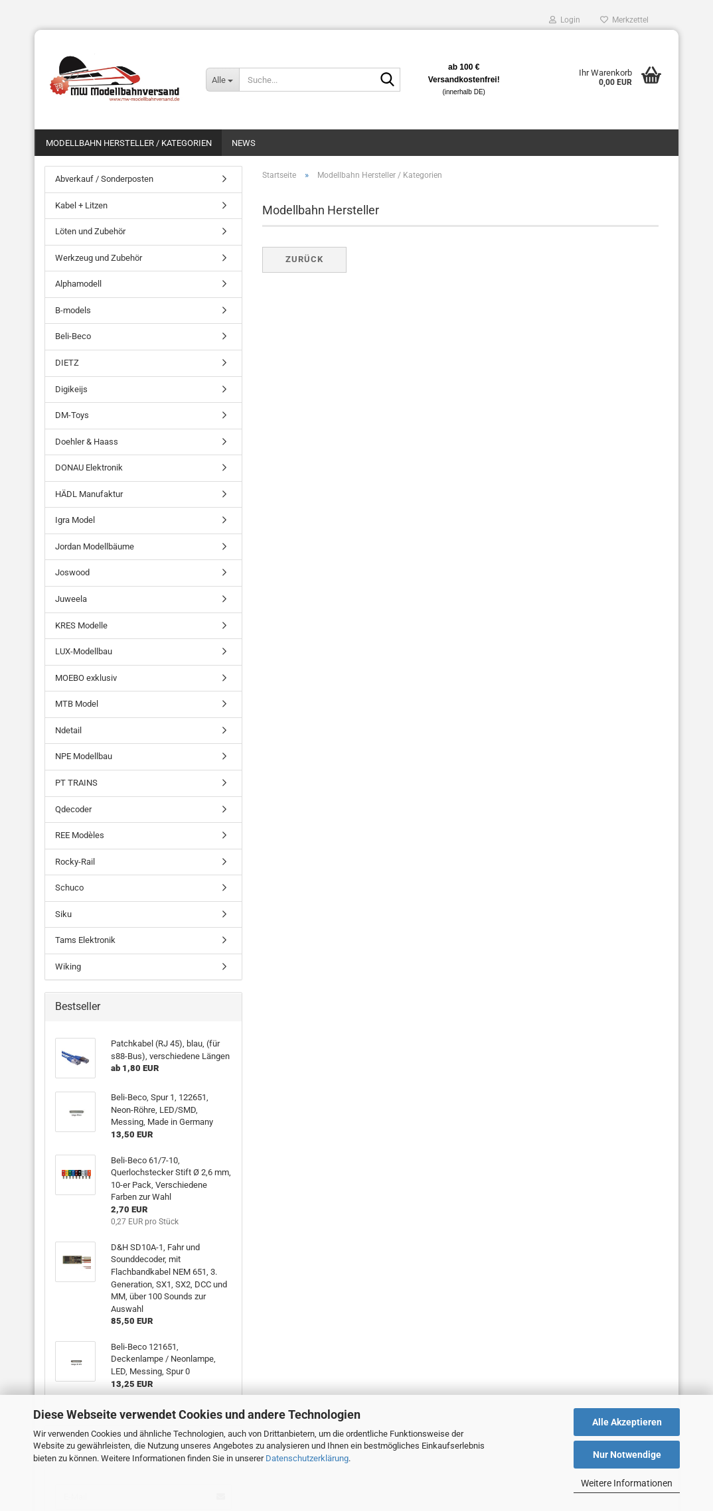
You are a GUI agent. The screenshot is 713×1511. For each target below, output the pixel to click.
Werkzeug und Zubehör (98, 258)
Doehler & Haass (86, 442)
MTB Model (76, 704)
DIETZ (67, 363)
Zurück (304, 259)
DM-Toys (72, 415)
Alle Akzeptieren (627, 1422)
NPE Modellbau (83, 756)
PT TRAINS (76, 783)
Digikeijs (71, 389)
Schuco (69, 888)
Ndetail (68, 730)
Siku (63, 914)
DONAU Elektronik (89, 467)
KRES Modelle (81, 625)
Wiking (68, 966)
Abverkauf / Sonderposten (104, 179)
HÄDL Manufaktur (89, 494)
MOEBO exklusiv (86, 678)
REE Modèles (79, 835)
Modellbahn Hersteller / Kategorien (129, 143)
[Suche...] (222, 80)
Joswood (72, 572)
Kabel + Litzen (81, 205)
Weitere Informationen (627, 1483)
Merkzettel (624, 20)
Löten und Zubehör (90, 231)
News (244, 143)
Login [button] (564, 20)
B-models (73, 310)
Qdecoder (73, 809)
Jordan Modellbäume (94, 546)
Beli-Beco (73, 336)
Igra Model (75, 520)
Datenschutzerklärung (307, 1458)
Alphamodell (78, 284)
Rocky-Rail (75, 862)
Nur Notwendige (627, 1454)
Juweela (71, 599)
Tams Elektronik (85, 940)
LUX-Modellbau (83, 651)
